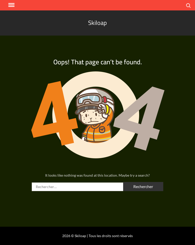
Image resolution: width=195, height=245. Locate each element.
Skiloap (97, 22)
